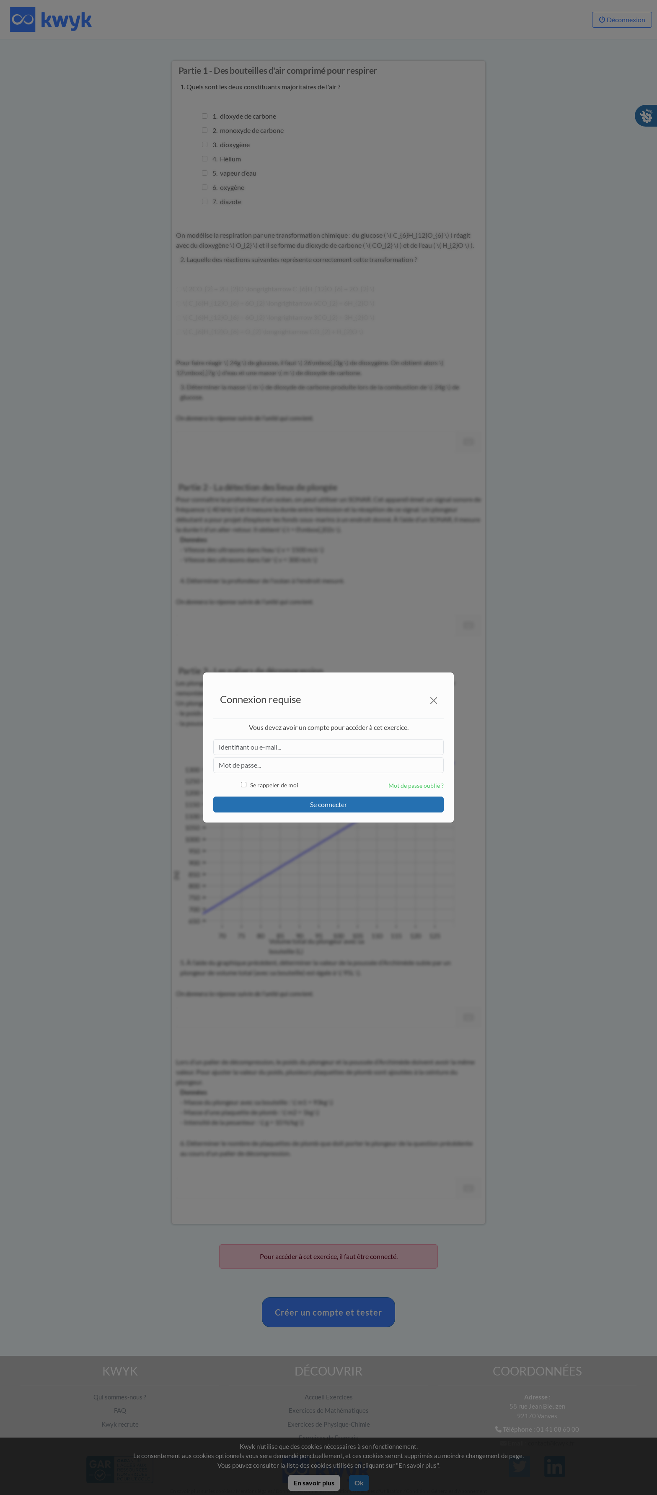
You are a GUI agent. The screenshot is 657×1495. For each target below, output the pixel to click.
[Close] (433, 700)
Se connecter (328, 804)
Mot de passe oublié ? (416, 785)
